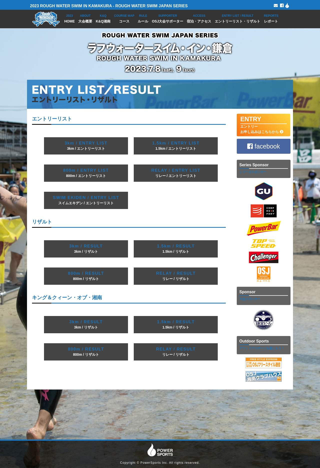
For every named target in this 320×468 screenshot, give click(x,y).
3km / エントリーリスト (85, 145)
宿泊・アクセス (199, 18)
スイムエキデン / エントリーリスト (86, 200)
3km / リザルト (86, 249)
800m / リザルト (86, 276)
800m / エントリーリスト (86, 173)
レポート (271, 18)
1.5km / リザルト (176, 249)
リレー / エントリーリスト (175, 173)
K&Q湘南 (103, 18)
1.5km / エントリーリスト (176, 145)
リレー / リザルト (176, 276)
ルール (143, 18)
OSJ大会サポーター (167, 18)
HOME (69, 18)
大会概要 (85, 18)
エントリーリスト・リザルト (237, 18)
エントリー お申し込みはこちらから (263, 125)
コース (124, 18)
